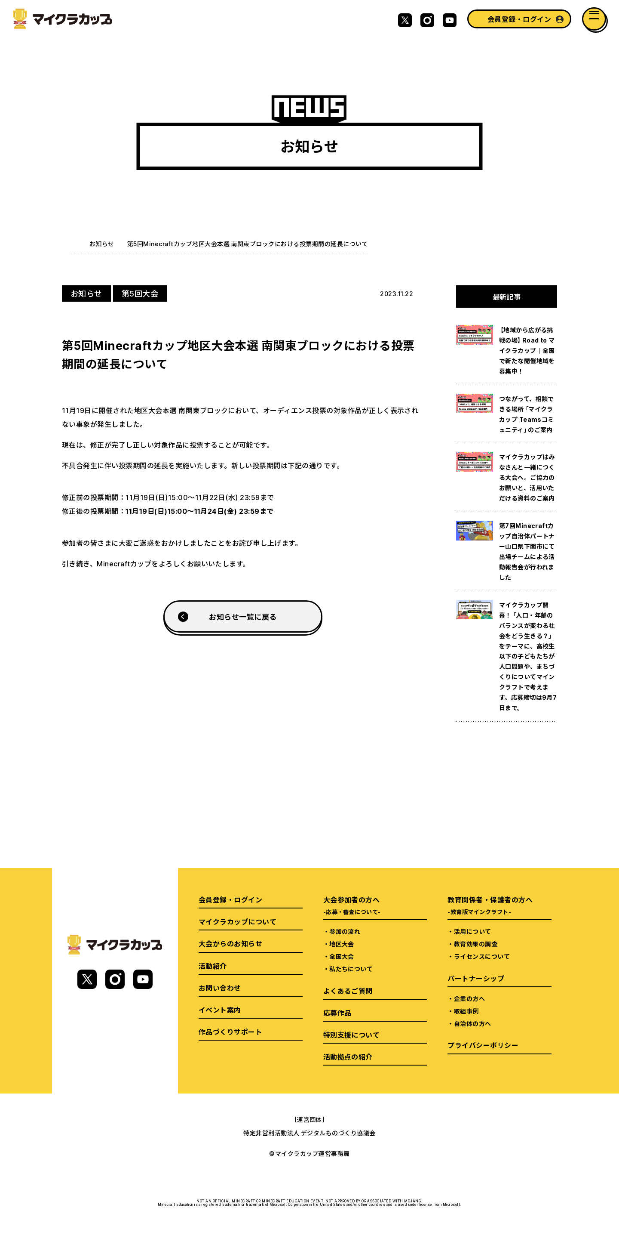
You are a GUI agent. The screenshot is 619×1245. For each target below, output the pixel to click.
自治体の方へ (472, 1023)
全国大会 (341, 956)
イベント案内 (220, 1009)
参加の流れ (344, 931)
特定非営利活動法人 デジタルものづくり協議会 (309, 1132)
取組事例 (466, 1011)
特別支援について (351, 1034)
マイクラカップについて (237, 921)
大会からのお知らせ (230, 943)
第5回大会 (140, 293)
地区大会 (341, 943)
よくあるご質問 (348, 990)
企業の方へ (469, 998)
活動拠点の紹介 (348, 1056)
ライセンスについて (482, 956)
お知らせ (101, 243)
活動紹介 (213, 966)
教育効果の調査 (475, 943)
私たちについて (351, 968)
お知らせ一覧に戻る (242, 616)
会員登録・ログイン (519, 19)
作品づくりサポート (230, 1031)
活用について (472, 931)
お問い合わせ (220, 987)
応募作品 (337, 1012)
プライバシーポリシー (482, 1045)
